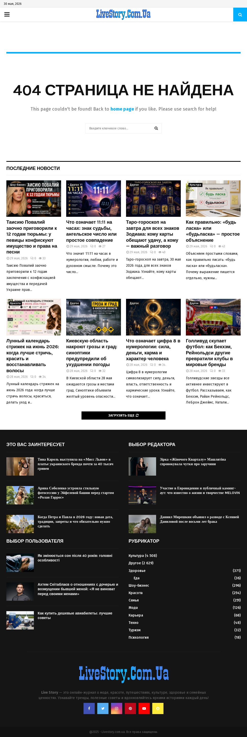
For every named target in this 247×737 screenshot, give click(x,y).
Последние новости (33, 168)
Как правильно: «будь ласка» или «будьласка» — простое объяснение (213, 231)
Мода (133, 608)
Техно (134, 623)
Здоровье (137, 571)
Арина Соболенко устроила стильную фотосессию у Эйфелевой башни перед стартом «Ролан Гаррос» (76, 493)
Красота (15, 303)
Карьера (136, 615)
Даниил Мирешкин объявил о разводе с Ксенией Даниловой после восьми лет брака (199, 519)
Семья (134, 600)
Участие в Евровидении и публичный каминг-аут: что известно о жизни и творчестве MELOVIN (200, 490)
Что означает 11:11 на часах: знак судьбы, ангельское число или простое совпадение (91, 231)
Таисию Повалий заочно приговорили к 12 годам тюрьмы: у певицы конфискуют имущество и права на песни (31, 237)
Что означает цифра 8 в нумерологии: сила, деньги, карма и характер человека (153, 349)
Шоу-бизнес (18, 184)
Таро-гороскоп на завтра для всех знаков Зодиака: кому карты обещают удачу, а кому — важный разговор (152, 234)
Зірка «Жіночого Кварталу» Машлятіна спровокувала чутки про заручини (193, 461)
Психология (139, 637)
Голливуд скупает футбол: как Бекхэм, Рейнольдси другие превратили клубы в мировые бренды (209, 353)
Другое (74, 184)
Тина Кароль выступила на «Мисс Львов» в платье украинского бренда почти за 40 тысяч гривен (75, 464)
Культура (195, 184)
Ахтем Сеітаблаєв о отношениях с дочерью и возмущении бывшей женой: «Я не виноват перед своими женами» (78, 589)
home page (122, 109)
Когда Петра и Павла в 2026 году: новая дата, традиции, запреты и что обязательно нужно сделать (75, 521)
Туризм (135, 630)
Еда (137, 578)
